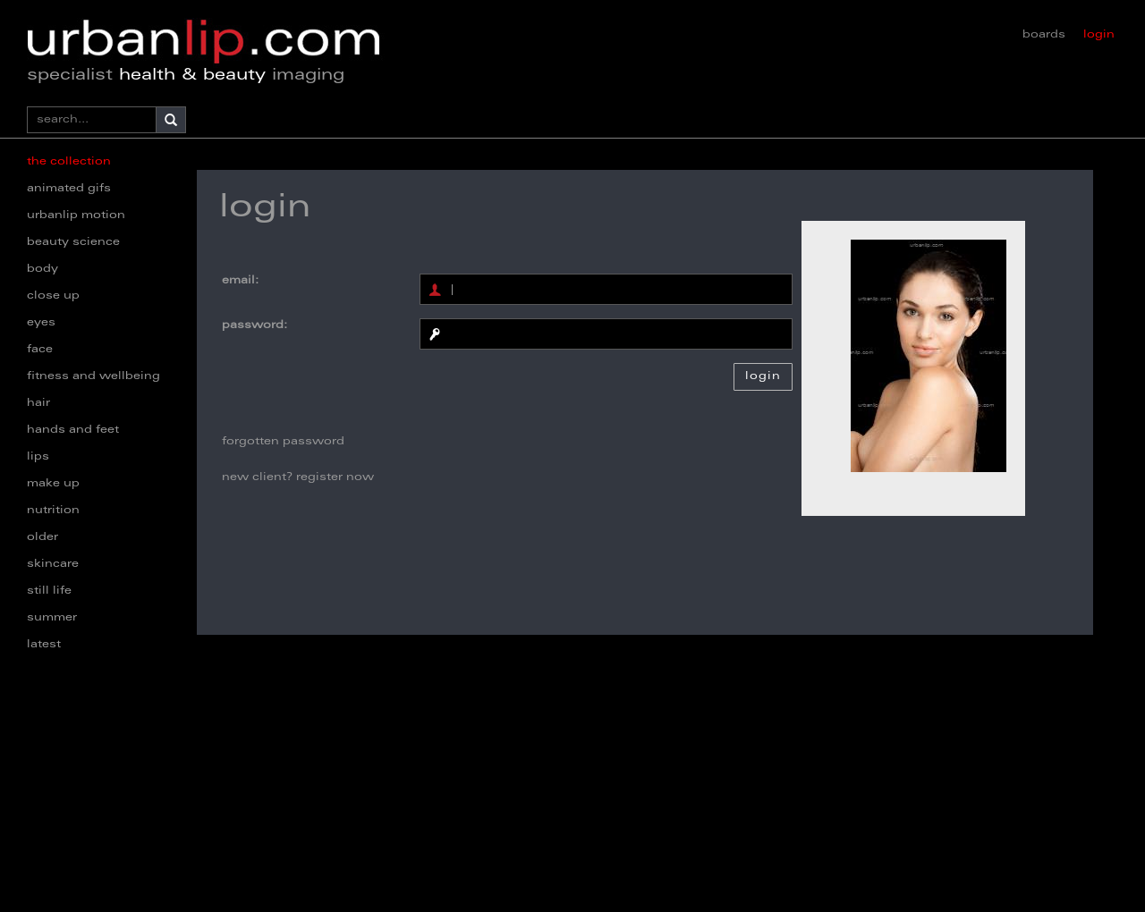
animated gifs (69, 188)
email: (240, 280)
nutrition (53, 510)
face (40, 349)
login (1099, 35)
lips (38, 457)
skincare (53, 564)
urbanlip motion (76, 215)
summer (52, 617)
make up (53, 483)
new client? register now (298, 477)
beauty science (73, 242)
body (42, 269)
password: (254, 325)
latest (44, 644)
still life (49, 591)
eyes (41, 322)
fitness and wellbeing (93, 376)
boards (1043, 35)
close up (53, 296)
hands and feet (73, 430)
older (42, 537)
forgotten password (283, 441)
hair (38, 403)
